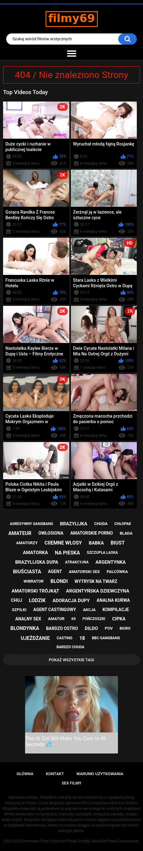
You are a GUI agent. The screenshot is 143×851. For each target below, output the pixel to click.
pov (109, 628)
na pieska (67, 553)
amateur (19, 533)
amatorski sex (84, 571)
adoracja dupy (71, 600)
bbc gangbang (106, 638)
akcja (89, 609)
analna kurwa (113, 600)
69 (74, 619)
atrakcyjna (77, 562)
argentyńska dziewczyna (97, 591)
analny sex (28, 618)
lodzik (37, 600)
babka (96, 543)
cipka (118, 619)
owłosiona (50, 533)
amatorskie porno (91, 533)
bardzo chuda (70, 647)
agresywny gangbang (31, 524)
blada (126, 533)
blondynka (25, 628)
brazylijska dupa (36, 562)
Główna (25, 773)
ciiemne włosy (63, 543)
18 (82, 638)
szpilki (19, 609)
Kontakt (55, 773)
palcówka (117, 571)
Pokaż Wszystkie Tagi (71, 660)
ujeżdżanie (35, 638)
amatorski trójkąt (35, 591)
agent (55, 571)
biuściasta (27, 572)
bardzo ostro (62, 628)
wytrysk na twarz (96, 581)
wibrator (34, 581)
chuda (100, 523)
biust (118, 543)
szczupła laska (102, 552)
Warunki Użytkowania (100, 773)
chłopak (123, 524)
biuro (124, 628)
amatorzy (26, 543)
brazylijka (73, 524)
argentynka (111, 562)
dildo (91, 628)
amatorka (35, 552)
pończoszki (94, 619)
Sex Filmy (71, 783)
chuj (16, 600)
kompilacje (115, 609)
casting (64, 638)
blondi (59, 581)
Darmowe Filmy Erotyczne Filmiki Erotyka (56, 841)
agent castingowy (54, 609)
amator (56, 618)
